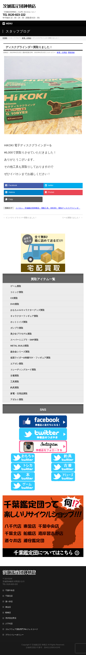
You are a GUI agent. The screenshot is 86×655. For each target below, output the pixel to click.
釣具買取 (14, 387)
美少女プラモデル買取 (21, 334)
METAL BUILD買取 (19, 346)
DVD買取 (14, 304)
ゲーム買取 (15, 286)
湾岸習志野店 (10, 618)
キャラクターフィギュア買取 (24, 316)
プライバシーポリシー (14, 635)
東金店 (8, 607)
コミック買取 (16, 292)
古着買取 (14, 375)
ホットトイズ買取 (18, 322)
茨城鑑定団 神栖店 (39, 645)
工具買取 (14, 381)
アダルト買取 (16, 399)
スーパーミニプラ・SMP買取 (24, 340)
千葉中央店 (9, 590)
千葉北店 (9, 596)
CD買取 (14, 298)
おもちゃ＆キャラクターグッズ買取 (27, 310)
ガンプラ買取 (16, 328)
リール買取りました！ (72, 218)
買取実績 (71, 52)
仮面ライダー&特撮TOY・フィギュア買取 (30, 357)
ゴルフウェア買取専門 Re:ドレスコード (21, 629)
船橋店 (8, 612)
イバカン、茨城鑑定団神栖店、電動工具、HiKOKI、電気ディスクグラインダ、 (48, 208)
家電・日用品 (62, 52)
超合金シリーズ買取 (20, 351)
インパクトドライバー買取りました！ (20, 218)
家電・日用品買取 (18, 393)
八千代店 (9, 624)
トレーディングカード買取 (23, 369)
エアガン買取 (16, 363)
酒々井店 (9, 601)
